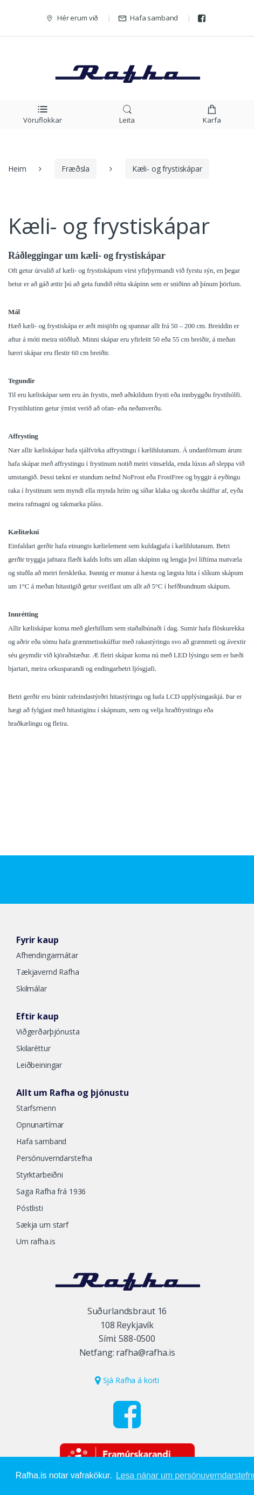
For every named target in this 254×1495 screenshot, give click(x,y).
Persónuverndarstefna (54, 1158)
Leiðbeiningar (39, 1065)
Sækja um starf (42, 1225)
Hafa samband (148, 18)
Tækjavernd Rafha (47, 972)
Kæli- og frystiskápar (167, 169)
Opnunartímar (40, 1125)
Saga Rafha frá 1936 (51, 1191)
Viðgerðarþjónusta (48, 1031)
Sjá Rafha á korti (127, 1380)
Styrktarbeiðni (39, 1175)
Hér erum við (71, 18)
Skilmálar (31, 988)
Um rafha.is (35, 1241)
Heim (17, 169)
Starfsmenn (36, 1108)
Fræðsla (75, 169)
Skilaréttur (33, 1048)
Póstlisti (29, 1208)
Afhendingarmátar (47, 955)
